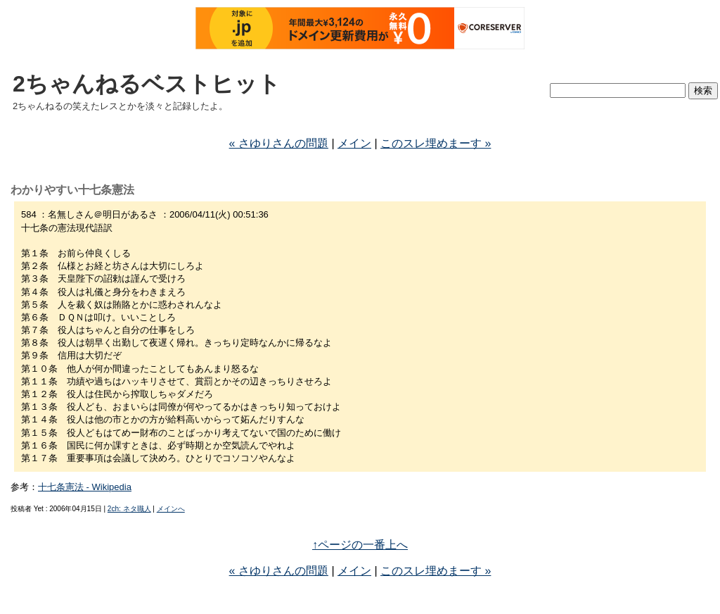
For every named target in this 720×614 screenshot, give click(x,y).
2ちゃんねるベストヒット (147, 83)
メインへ (171, 509)
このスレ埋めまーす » (435, 143)
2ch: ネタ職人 (129, 509)
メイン (354, 143)
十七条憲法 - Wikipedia (84, 487)
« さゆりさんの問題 (278, 143)
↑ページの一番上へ (360, 545)
